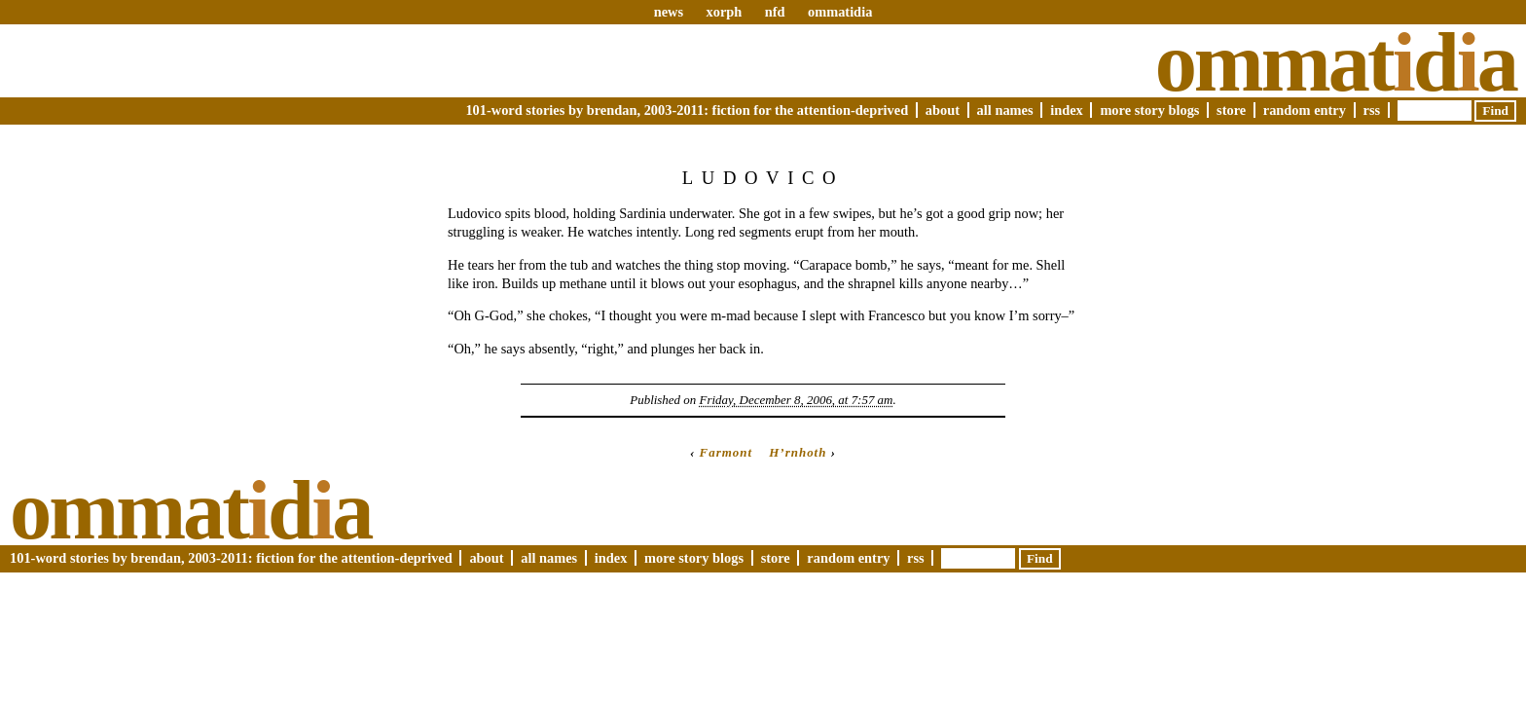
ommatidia (840, 11)
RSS (1372, 110)
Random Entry (1304, 110)
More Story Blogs (1149, 110)
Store (1231, 110)
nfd (775, 11)
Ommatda (1335, 62)
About (943, 110)
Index (1066, 110)
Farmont (726, 452)
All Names (1005, 110)
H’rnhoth (797, 452)
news (668, 11)
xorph (724, 11)
